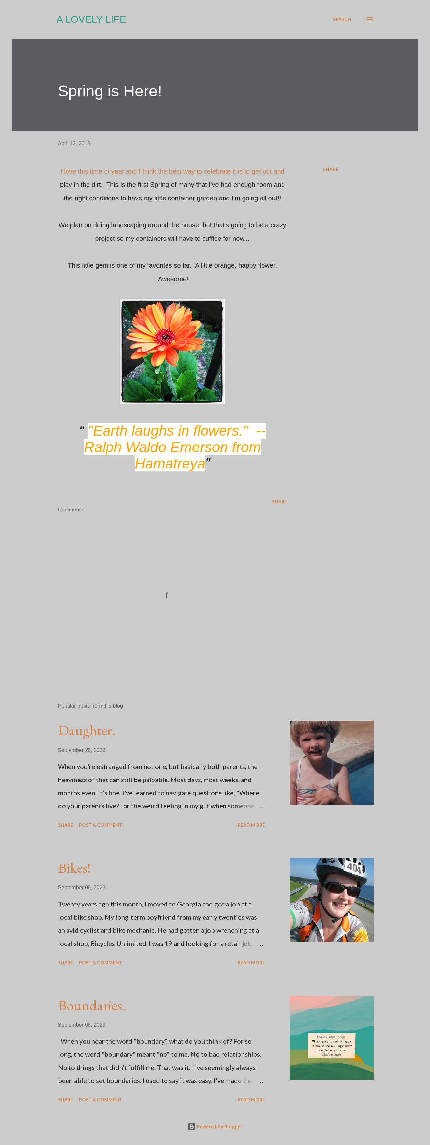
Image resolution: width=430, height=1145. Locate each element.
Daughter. (87, 730)
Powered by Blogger (215, 1126)
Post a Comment (100, 825)
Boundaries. (92, 1005)
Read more (251, 825)
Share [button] (330, 169)
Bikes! (74, 867)
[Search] (342, 19)
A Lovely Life (91, 19)
